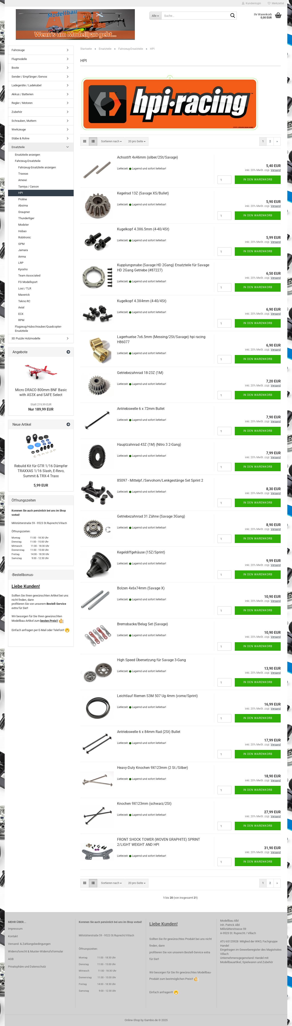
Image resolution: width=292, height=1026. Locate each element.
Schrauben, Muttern (24, 120)
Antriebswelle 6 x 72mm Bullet (140, 409)
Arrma (22, 256)
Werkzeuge (19, 129)
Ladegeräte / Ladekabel (26, 85)
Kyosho (23, 269)
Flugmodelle (19, 59)
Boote (15, 67)
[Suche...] (155, 16)
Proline (22, 199)
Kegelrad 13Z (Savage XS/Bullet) (143, 193)
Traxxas (23, 173)
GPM (21, 244)
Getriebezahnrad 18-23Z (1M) (140, 373)
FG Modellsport (27, 282)
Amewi (22, 180)
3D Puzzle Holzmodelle (26, 338)
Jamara (23, 250)
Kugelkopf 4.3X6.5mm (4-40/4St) (143, 229)
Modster (23, 224)
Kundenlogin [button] (251, 3)
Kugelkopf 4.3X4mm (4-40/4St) (141, 301)
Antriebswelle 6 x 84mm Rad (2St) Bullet (148, 732)
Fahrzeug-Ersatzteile (28, 161)
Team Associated (29, 275)
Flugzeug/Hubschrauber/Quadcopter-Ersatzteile (38, 328)
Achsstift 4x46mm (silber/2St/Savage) (147, 157)
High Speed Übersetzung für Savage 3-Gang (151, 660)
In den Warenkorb (257, 179)
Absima (23, 205)
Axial (21, 307)
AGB (11, 959)
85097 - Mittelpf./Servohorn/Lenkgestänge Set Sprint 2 (160, 480)
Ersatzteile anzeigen (27, 154)
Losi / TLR (24, 288)
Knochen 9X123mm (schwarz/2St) (144, 803)
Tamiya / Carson (28, 186)
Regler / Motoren (22, 103)
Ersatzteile (18, 147)
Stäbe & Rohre (20, 138)
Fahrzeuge (18, 50)
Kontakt (13, 936)
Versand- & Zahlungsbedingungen (29, 943)
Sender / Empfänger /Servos (29, 76)
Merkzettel (276, 3)
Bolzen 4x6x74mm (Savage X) (141, 588)
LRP (20, 262)
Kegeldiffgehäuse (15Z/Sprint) (141, 552)
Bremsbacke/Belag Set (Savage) (142, 624)
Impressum (15, 928)
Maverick (24, 294)
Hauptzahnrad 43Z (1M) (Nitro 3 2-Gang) (149, 444)
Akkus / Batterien (22, 94)
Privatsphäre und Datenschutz (27, 966)
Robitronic (24, 237)
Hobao (22, 231)
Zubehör (17, 112)
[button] (84, 141)
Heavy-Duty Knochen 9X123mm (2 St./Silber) (152, 768)
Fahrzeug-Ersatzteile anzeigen (37, 167)
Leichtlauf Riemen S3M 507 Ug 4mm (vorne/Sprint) (157, 696)
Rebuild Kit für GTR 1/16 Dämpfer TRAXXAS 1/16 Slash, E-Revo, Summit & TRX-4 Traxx (40, 471)
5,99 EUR (41, 485)
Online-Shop (132, 1020)
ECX (20, 314)
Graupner (24, 212)
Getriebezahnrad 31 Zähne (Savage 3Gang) (151, 516)
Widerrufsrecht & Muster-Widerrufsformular (35, 951)
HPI (20, 192)
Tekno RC (24, 301)
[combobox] (111, 141)
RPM (21, 320)
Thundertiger (26, 218)
